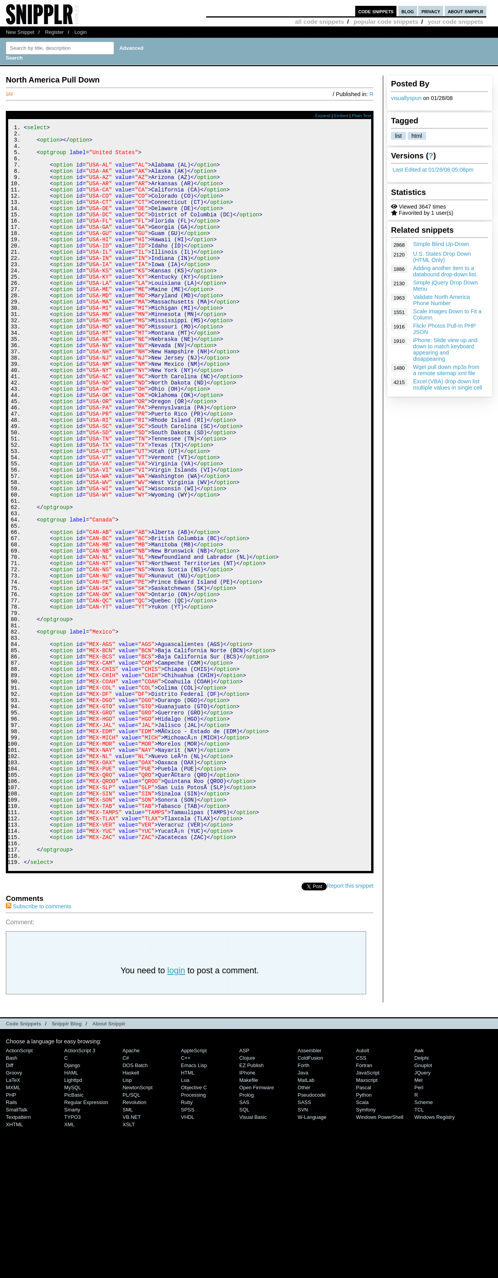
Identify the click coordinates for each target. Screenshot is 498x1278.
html (417, 136)
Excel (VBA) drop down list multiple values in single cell (447, 384)
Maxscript (366, 1219)
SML (128, 1249)
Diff (9, 1204)
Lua (185, 1219)
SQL (244, 1249)
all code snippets (319, 21)
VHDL (188, 1256)
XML (69, 1263)
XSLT (129, 1263)
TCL (419, 1249)
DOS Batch (135, 1204)
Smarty (72, 1249)
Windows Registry (434, 1256)
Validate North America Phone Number (441, 300)
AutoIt (362, 1189)
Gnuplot (423, 1204)
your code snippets (455, 21)
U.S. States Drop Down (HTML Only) (442, 257)
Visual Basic (253, 1256)
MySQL (72, 1226)
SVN (303, 1249)
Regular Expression (86, 1241)
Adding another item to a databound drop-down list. (445, 271)
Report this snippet (350, 1025)
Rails (11, 1241)
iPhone (247, 1212)
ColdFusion (310, 1197)
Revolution (134, 1241)
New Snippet (20, 32)
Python (364, 1234)
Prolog (246, 1234)
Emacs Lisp (194, 1204)
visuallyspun (406, 98)
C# (126, 1197)
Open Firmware (256, 1226)
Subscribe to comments (38, 1045)
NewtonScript (138, 1226)
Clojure (247, 1197)
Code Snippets (23, 1163)
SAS (244, 1241)
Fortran (364, 1204)
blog (408, 11)
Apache (131, 1189)
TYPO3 (72, 1256)
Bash (12, 1197)
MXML (13, 1226)
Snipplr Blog (67, 1163)
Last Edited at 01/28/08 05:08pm (433, 170)
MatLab (306, 1219)
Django (72, 1204)
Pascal (363, 1226)
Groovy (14, 1212)
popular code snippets (386, 21)
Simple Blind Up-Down (441, 244)
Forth (303, 1204)
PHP (11, 1234)
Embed (341, 115)
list (398, 136)
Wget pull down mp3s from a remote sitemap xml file (446, 370)
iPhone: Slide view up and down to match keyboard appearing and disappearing (445, 349)
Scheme (423, 1241)
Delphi (421, 1197)
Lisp (127, 1219)
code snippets (376, 11)
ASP (244, 1189)
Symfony (365, 1249)
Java (303, 1212)
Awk (419, 1189)
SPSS (188, 1249)
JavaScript (367, 1212)
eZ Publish (251, 1204)
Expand (322, 115)
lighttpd (73, 1219)
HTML (188, 1212)
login (176, 1109)
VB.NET (132, 1256)
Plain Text (361, 115)
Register (54, 32)
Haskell (131, 1212)
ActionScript (19, 1189)
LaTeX (13, 1219)
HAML (71, 1212)
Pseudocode (312, 1234)
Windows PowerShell (379, 1256)
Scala (362, 1241)
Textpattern (18, 1256)
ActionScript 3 (79, 1189)
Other (304, 1226)
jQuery (422, 1212)
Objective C (194, 1226)
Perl (418, 1226)
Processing (193, 1234)
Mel (418, 1219)
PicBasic (74, 1234)
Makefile (248, 1219)
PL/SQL (131, 1234)
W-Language (312, 1256)
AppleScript (194, 1189)
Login (80, 32)
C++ (185, 1197)
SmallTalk (16, 1249)
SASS (304, 1241)
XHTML (14, 1263)
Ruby (187, 1241)
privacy (430, 11)
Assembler (309, 1189)
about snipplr (465, 11)
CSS (361, 1197)
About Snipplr (109, 1163)
